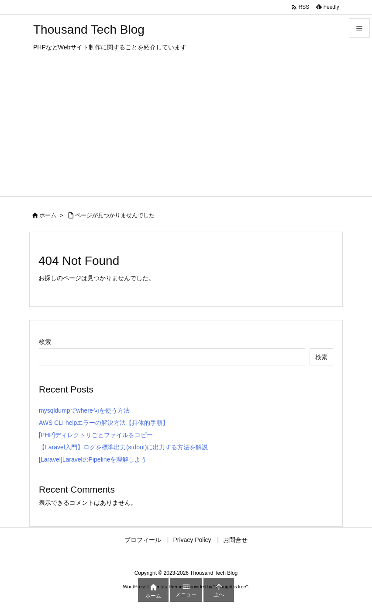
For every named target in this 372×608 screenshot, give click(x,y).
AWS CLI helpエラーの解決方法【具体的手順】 (104, 422)
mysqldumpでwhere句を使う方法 (84, 410)
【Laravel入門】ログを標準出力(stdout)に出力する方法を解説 (123, 447)
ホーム (47, 215)
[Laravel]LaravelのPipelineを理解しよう (93, 459)
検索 (45, 341)
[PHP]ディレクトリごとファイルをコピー (96, 434)
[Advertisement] (186, 130)
